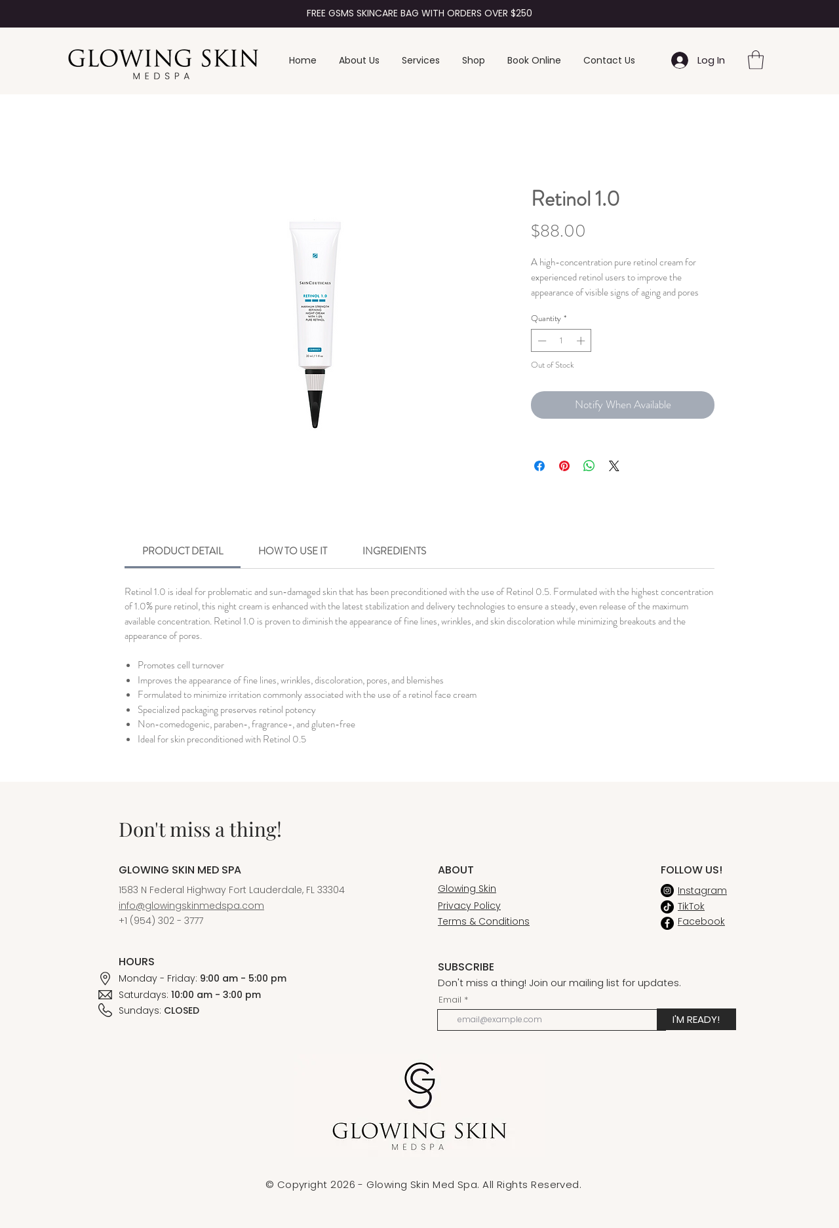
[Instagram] (667, 890)
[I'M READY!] (696, 1019)
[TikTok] (667, 906)
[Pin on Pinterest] (564, 466)
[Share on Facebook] (539, 466)
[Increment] (582, 341)
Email (450, 999)
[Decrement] (541, 341)
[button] (756, 59)
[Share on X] (614, 466)
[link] (182, 551)
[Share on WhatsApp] (589, 466)
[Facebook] (667, 923)
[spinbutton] (561, 341)
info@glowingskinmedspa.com (191, 905)
